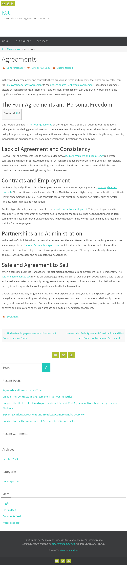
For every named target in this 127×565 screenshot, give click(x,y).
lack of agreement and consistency (84, 155)
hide (17, 113)
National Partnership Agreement (42, 245)
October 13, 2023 (40, 67)
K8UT (8, 12)
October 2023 (10, 459)
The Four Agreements (40, 124)
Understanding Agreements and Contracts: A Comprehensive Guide (29, 335)
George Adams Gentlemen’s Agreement (71, 84)
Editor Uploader (15, 67)
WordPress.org (11, 522)
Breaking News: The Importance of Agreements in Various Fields (38, 421)
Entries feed (9, 510)
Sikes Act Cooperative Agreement (24, 84)
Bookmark (12, 316)
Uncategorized (13, 49)
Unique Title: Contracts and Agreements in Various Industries (37, 396)
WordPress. (74, 550)
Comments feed (11, 516)
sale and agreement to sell (16, 276)
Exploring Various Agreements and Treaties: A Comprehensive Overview (43, 414)
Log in (5, 503)
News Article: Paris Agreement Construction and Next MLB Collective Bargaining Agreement (95, 335)
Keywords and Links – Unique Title (22, 390)
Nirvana (62, 550)
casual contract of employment (70, 209)
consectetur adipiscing (63, 543)
